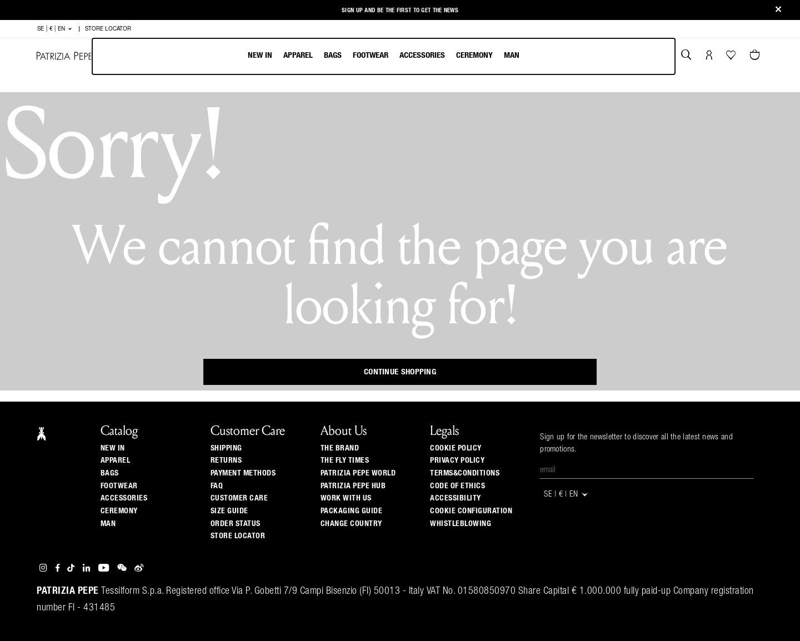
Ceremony (474, 55)
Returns (226, 460)
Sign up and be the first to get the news (400, 10)
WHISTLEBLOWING (460, 524)
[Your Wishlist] (732, 58)
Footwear (370, 55)
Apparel (298, 55)
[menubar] (383, 56)
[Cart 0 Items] (756, 56)
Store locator (238, 536)
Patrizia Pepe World (358, 473)
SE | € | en (55, 29)
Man (511, 55)
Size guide (229, 511)
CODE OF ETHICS (457, 486)
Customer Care (239, 498)
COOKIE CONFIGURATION (471, 511)
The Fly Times (345, 460)
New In (260, 55)
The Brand (340, 448)
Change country (351, 524)
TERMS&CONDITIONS (464, 473)
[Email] (646, 470)
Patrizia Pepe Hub (353, 486)
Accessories (422, 55)
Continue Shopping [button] (400, 372)
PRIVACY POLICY (457, 460)
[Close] (778, 10)
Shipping (226, 448)
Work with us (346, 498)
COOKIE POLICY (456, 448)
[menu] (383, 56)
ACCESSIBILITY (455, 498)
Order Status (236, 524)
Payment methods (243, 473)
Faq (217, 486)
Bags (333, 55)
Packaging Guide (352, 511)
